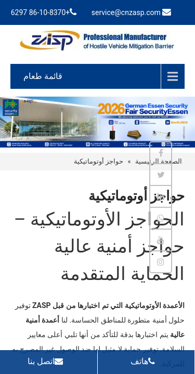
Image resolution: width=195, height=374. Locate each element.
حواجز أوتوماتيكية (98, 161)
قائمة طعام (42, 76)
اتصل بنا (48, 361)
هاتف (145, 361)
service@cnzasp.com (126, 12)
